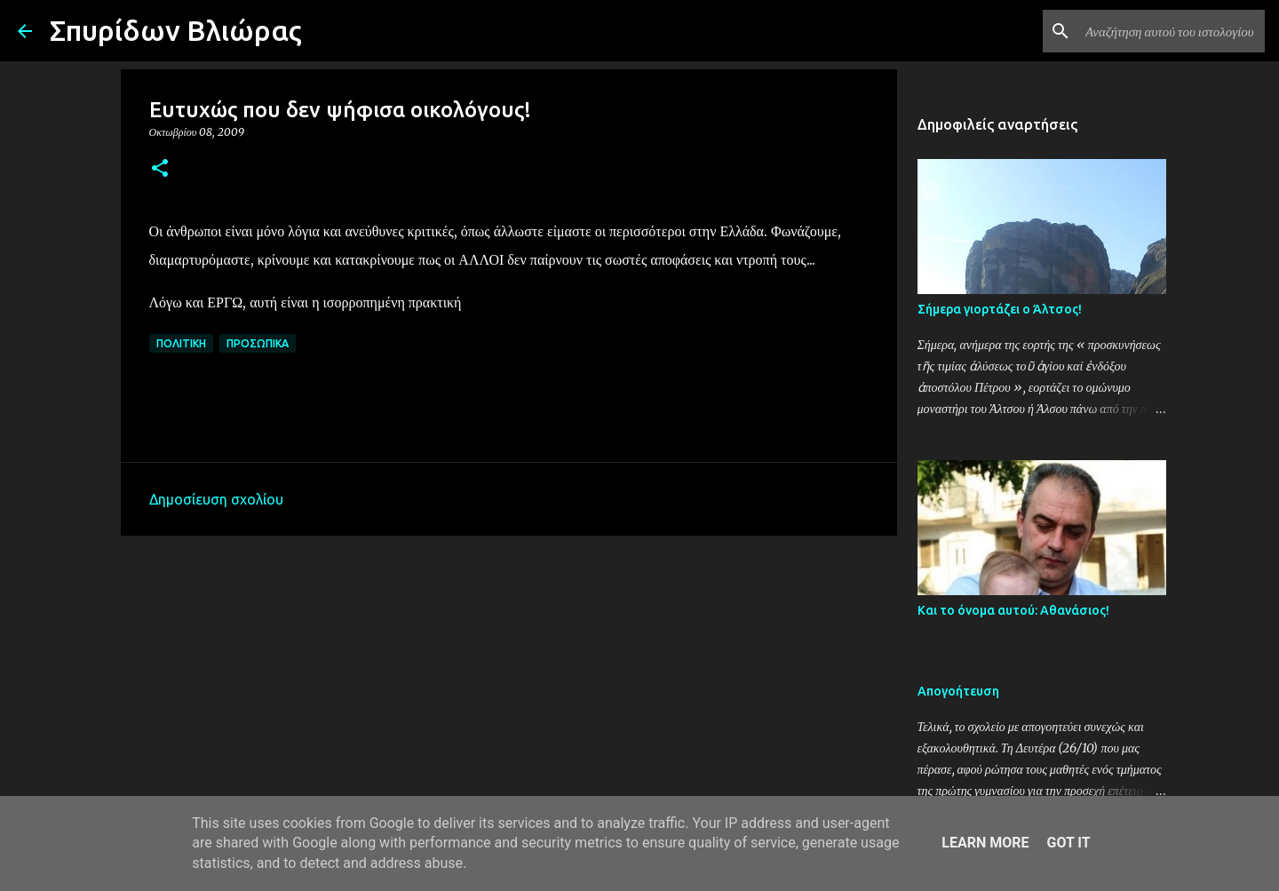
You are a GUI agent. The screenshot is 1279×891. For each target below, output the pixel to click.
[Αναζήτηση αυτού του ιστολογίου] (1171, 31)
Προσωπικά (257, 343)
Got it (1068, 842)
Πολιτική (181, 343)
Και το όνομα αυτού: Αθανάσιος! (1013, 610)
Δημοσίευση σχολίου (216, 499)
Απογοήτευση (958, 691)
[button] (160, 169)
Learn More (985, 842)
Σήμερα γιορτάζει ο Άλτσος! (1000, 309)
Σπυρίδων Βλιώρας (176, 30)
